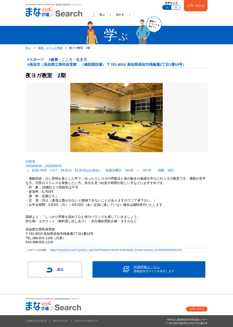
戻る (55, 270)
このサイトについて (36, 321)
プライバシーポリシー (86, 321)
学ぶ (102, 14)
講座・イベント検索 (50, 47)
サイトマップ (60, 321)
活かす (120, 14)
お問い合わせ (195, 5)
